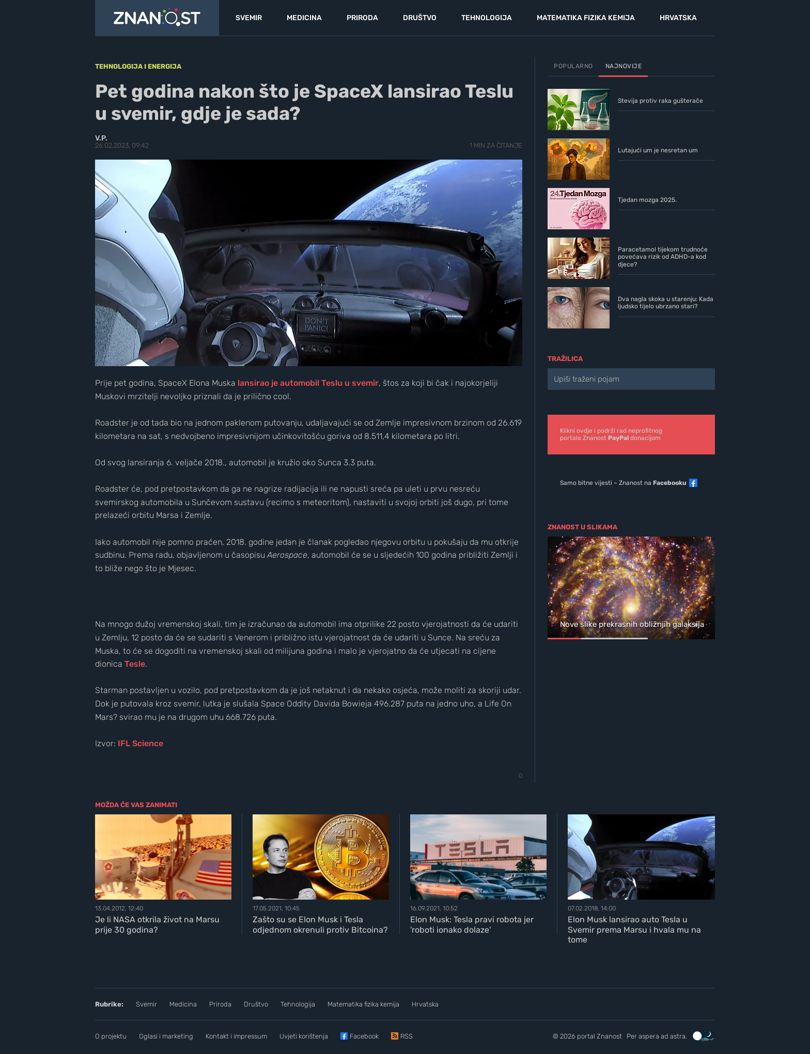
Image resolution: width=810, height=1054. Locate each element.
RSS (406, 1036)
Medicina (183, 1004)
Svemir (146, 1004)
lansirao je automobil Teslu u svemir (308, 383)
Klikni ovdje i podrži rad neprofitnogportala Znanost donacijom (611, 434)
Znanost (609, 1036)
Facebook (364, 1036)
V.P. (101, 138)
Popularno (573, 66)
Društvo (256, 1004)
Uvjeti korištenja (303, 1036)
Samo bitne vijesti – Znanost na (623, 482)
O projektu (111, 1036)
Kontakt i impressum (236, 1036)
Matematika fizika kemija (363, 1004)
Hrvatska (425, 1004)
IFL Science (140, 743)
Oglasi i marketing (166, 1036)
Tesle (134, 664)
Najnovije (623, 66)
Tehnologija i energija (138, 66)
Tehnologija (298, 1004)
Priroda (220, 1004)
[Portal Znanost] (157, 18)
